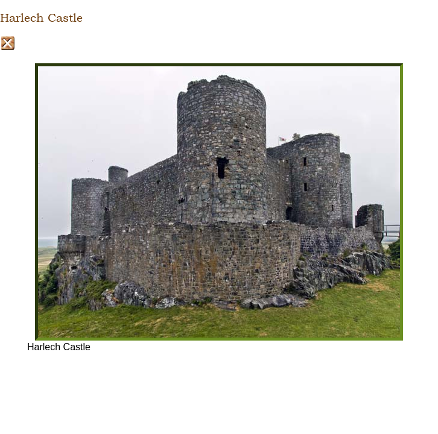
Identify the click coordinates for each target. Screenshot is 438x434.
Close (7, 43)
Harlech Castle (41, 18)
